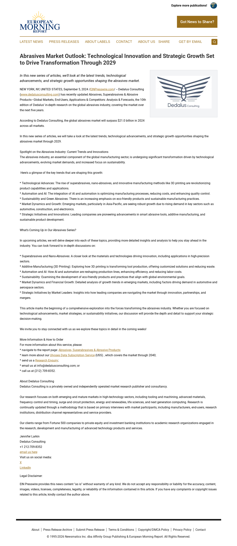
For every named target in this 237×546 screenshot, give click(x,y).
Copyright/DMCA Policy (153, 529)
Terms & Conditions (121, 529)
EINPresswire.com (102, 89)
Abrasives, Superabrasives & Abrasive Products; (90, 350)
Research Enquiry (46, 360)
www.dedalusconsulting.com (40, 94)
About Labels (97, 42)
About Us (146, 42)
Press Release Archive (57, 529)
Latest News (31, 42)
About (35, 529)
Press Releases (64, 42)
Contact (124, 42)
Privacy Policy (182, 529)
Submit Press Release (90, 529)
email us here (28, 452)
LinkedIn (25, 467)
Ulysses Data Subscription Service (72, 355)
